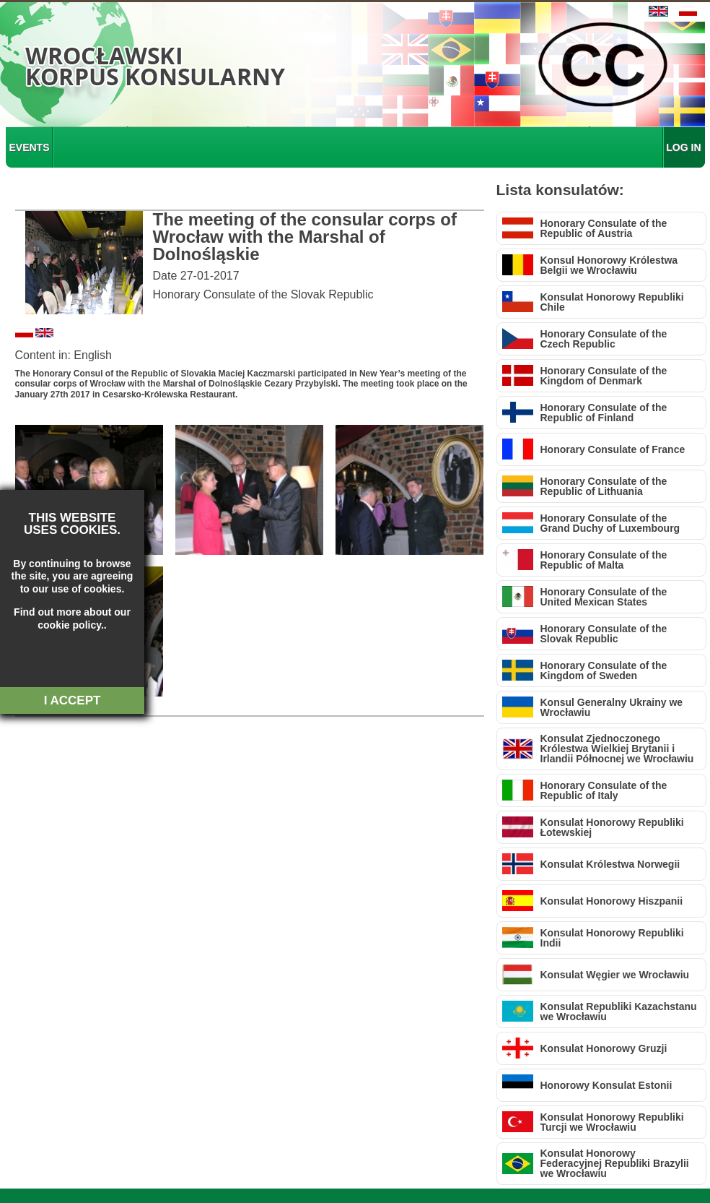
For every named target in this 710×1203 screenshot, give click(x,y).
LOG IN (683, 147)
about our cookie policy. (63, 618)
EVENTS (29, 147)
